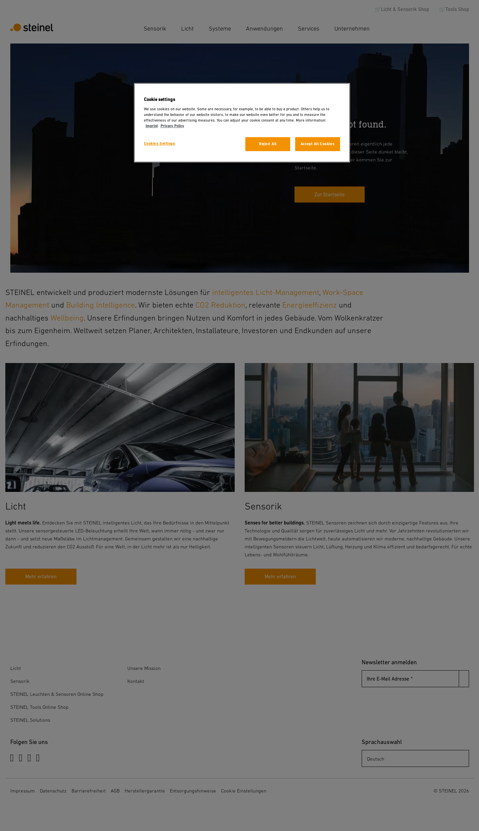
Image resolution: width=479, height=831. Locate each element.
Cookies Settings (159, 143)
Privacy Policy (172, 126)
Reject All (268, 144)
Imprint (152, 126)
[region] (242, 122)
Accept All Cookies (317, 144)
